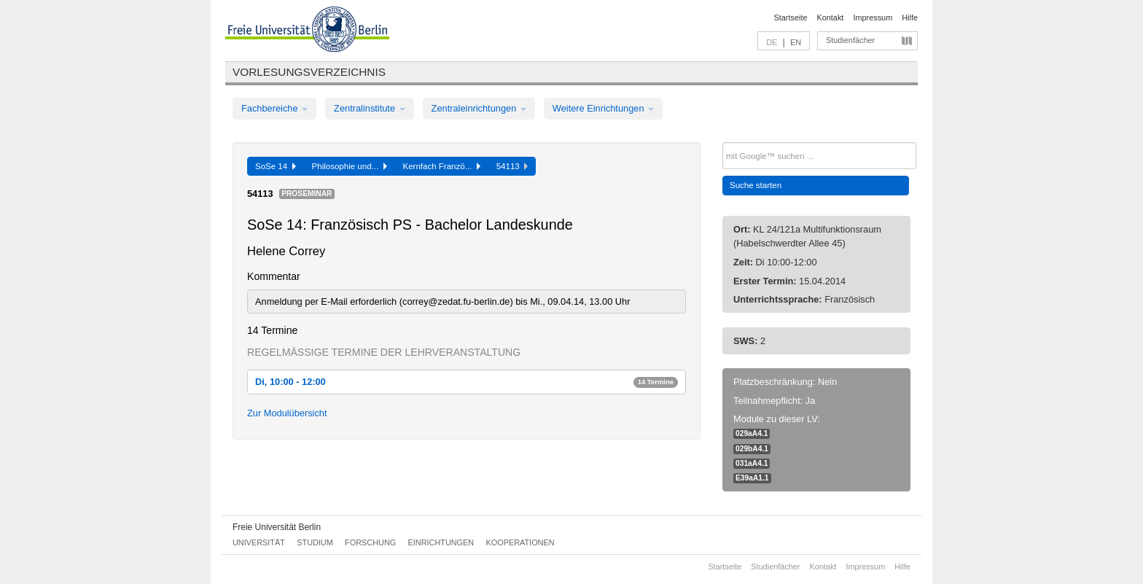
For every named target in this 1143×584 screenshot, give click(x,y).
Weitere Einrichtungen (603, 108)
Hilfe (910, 17)
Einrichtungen (441, 542)
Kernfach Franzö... (441, 166)
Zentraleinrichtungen (479, 108)
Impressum (872, 17)
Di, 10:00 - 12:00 (466, 381)
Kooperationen (520, 542)
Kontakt (830, 17)
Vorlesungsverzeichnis (309, 72)
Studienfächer (850, 40)
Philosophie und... (349, 166)
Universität (259, 542)
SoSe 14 (275, 166)
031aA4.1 (752, 463)
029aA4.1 (752, 433)
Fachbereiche (274, 108)
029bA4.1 (752, 449)
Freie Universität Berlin (277, 527)
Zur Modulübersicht (287, 413)
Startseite (791, 17)
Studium (315, 542)
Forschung (370, 542)
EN (795, 42)
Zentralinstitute (369, 108)
